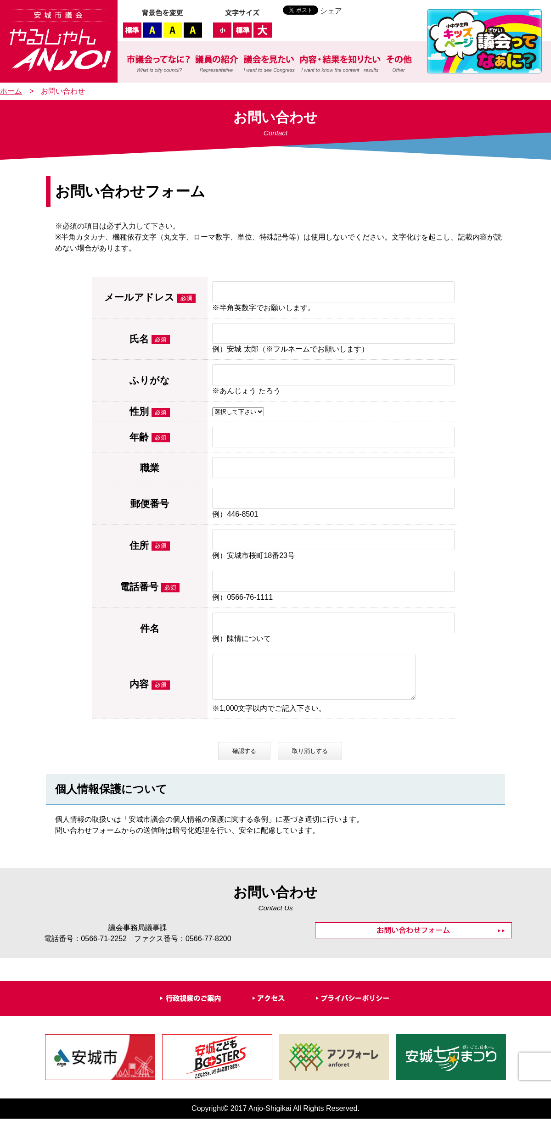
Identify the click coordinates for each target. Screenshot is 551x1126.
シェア (331, 11)
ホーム (11, 91)
